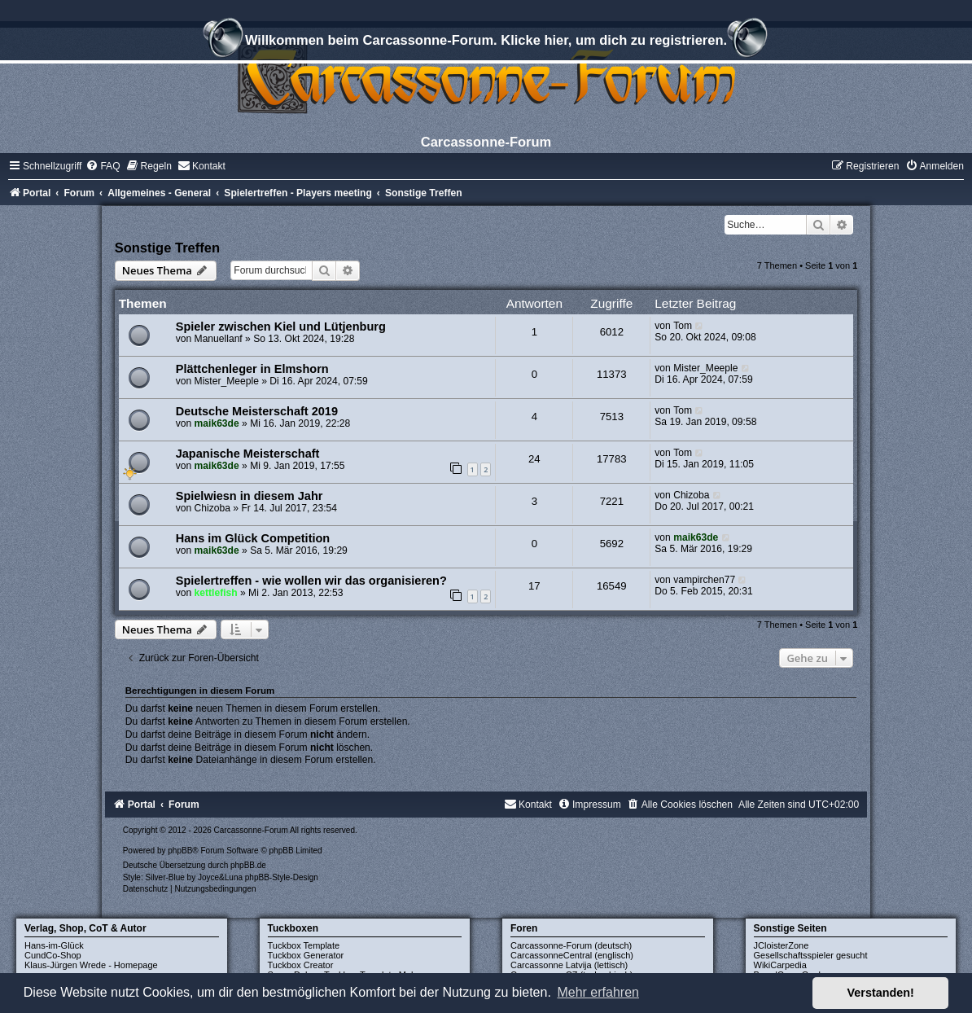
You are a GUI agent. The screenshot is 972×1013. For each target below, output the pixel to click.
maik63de (217, 423)
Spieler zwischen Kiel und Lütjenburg (281, 326)
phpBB (180, 850)
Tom (682, 325)
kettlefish (216, 593)
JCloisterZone (781, 945)
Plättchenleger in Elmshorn (252, 368)
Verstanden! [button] (880, 992)
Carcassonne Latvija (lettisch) (569, 965)
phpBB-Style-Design (281, 877)
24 (534, 459)
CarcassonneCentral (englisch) (571, 955)
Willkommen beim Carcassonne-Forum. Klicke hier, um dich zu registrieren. (486, 42)
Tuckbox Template (304, 945)
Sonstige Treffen (167, 247)
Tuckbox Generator (306, 955)
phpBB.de (248, 865)
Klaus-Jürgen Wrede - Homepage (91, 965)
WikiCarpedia (780, 965)
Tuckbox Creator (301, 965)
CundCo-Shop (52, 955)
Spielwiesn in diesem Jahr (249, 495)
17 (534, 586)
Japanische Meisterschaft (248, 453)
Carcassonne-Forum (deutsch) (571, 945)
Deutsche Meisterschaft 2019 (257, 411)
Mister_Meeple (227, 381)
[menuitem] (102, 166)
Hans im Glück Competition (253, 538)
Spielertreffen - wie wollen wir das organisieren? (311, 580)
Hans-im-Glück (54, 945)
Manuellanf (219, 338)
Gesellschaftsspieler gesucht (811, 955)
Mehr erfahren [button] (598, 992)
